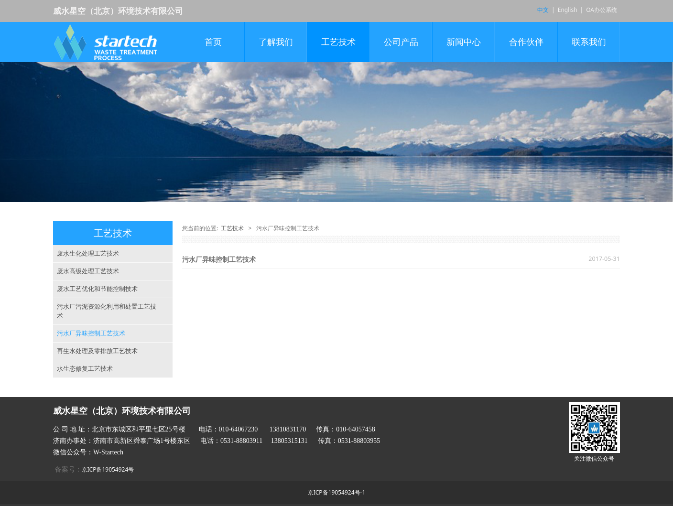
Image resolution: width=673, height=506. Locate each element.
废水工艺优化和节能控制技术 (97, 288)
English (567, 10)
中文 (543, 10)
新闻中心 (463, 42)
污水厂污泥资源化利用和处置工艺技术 (106, 311)
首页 (213, 42)
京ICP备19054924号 (108, 469)
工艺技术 (338, 42)
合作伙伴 (526, 42)
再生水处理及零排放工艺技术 (97, 350)
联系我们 (589, 42)
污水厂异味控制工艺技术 (91, 333)
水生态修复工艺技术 (85, 368)
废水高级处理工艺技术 (88, 271)
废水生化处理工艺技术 (88, 253)
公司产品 (401, 42)
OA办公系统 (601, 10)
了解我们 (276, 42)
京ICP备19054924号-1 (337, 492)
